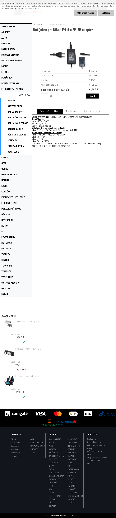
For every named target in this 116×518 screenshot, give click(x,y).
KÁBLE (51, 503)
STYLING (70, 483)
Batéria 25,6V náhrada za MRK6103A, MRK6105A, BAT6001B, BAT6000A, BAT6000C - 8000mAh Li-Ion (28, 349)
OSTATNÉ (71, 499)
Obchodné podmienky (15, 447)
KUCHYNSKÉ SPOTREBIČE (72, 441)
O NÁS (13, 439)
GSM (50, 489)
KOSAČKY (52, 506)
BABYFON (52, 449)
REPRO (70, 463)
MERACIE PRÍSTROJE (71, 451)
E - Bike (51, 469)
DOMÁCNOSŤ (54, 473)
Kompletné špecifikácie (49, 111)
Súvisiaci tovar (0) (92, 111)
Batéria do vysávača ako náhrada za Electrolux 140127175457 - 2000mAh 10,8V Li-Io (28, 376)
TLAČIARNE (72, 486)
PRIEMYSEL (71, 476)
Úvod (35, 24)
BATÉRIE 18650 (55, 453)
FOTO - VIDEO (43, 24)
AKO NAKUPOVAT (36, 443)
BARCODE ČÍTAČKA (56, 456)
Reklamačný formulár (15, 454)
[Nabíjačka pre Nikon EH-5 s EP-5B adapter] (70, 43)
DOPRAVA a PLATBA (37, 446)
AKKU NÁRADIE (55, 439)
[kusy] (44, 96)
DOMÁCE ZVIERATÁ (56, 476)
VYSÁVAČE (71, 489)
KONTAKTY (34, 449)
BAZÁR (70, 503)
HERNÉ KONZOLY (55, 496)
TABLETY (70, 479)
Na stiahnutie (72, 111)
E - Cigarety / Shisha (56, 479)
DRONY (51, 466)
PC (68, 466)
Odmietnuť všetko (85, 13)
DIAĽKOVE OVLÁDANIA (53, 461)
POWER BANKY (73, 469)
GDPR (32, 439)
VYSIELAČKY (72, 493)
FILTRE (51, 486)
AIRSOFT (52, 443)
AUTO (51, 446)
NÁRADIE (71, 456)
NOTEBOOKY (72, 459)
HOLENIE (52, 499)
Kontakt (32, 453)
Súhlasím (106, 13)
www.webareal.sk (67, 516)
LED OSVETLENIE (73, 446)
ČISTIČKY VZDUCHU (75, 496)
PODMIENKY (15, 443)
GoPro (51, 493)
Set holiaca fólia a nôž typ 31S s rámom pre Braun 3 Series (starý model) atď (28, 321)
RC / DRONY (72, 473)
